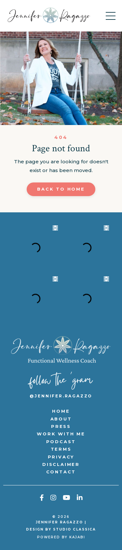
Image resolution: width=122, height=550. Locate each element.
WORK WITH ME (61, 433)
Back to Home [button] (61, 189)
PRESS (61, 426)
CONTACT (61, 471)
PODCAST (61, 441)
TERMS (61, 449)
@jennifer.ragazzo (61, 396)
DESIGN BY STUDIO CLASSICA (61, 529)
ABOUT (61, 418)
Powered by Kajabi (61, 537)
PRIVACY (61, 456)
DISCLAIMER (61, 464)
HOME (61, 411)
